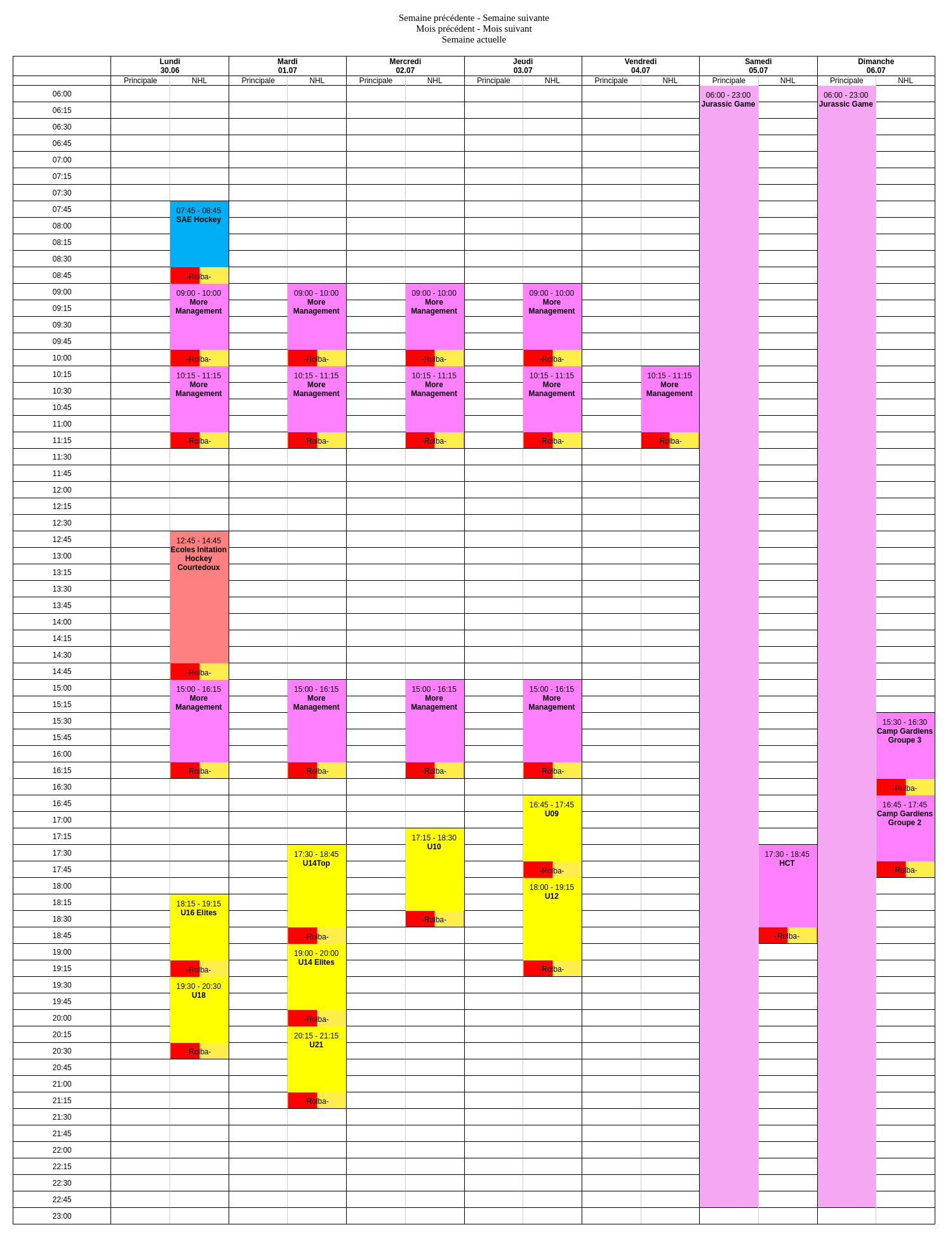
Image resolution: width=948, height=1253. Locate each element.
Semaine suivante (516, 18)
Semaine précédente (437, 18)
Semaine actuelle (474, 39)
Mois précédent (445, 28)
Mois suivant (507, 28)
